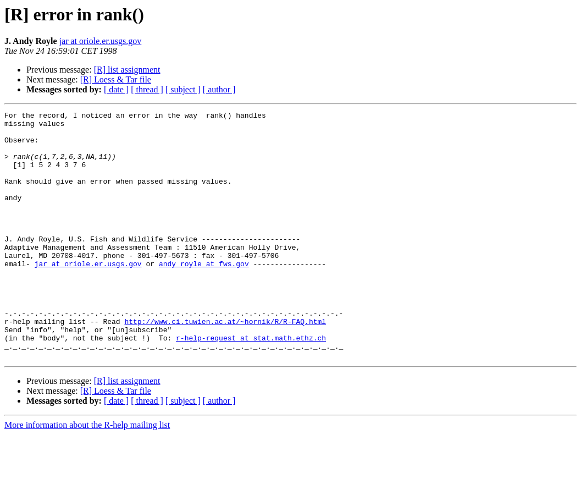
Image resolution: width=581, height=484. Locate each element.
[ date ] (116, 89)
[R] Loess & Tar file (115, 79)
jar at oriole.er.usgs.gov (100, 41)
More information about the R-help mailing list (87, 474)
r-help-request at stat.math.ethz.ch (251, 384)
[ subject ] (183, 89)
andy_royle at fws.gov (204, 295)
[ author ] (219, 89)
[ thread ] (147, 89)
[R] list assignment (127, 69)
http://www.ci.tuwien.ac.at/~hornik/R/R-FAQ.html (225, 364)
